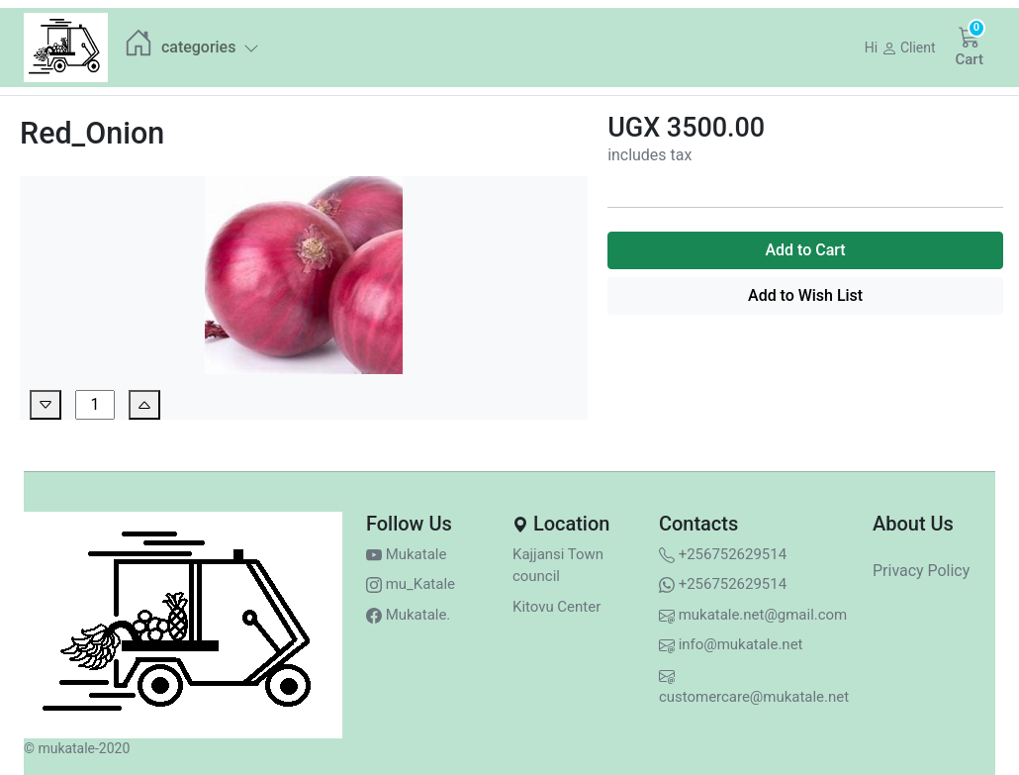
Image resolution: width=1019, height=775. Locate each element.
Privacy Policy (921, 570)
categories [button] (210, 47)
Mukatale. (408, 615)
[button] (900, 48)
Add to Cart (805, 250)
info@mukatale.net (730, 644)
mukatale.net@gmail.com (753, 615)
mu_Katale (410, 584)
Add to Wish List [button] (805, 295)
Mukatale (406, 554)
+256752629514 (723, 554)
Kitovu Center (556, 607)
